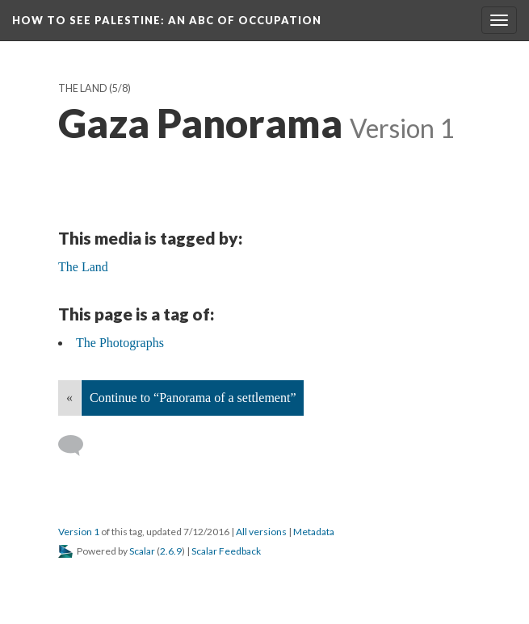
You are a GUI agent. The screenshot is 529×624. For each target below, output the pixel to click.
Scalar (142, 551)
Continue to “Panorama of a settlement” (193, 397)
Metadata (313, 532)
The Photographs (120, 343)
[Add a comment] (78, 445)
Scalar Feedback (226, 551)
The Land (82, 88)
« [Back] (69, 397)
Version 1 (78, 532)
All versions (261, 532)
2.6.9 (171, 551)
